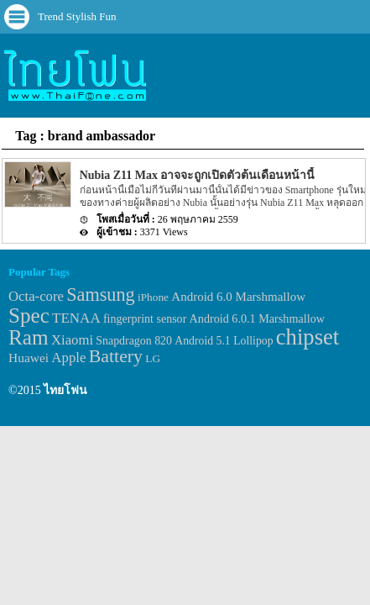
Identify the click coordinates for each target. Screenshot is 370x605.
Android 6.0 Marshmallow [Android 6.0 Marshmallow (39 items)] (238, 296)
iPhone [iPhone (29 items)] (153, 297)
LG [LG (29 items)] (152, 358)
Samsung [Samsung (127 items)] (100, 294)
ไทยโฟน (65, 390)
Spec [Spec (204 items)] (29, 315)
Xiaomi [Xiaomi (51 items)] (72, 340)
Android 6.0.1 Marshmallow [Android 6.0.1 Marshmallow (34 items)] (257, 318)
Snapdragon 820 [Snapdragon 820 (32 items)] (134, 340)
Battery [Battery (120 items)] (116, 356)
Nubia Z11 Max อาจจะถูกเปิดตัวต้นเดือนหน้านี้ (197, 175)
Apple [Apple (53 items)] (68, 358)
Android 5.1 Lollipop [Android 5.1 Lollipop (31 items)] (224, 340)
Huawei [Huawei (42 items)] (28, 357)
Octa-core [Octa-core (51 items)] (36, 296)
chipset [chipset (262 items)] (308, 337)
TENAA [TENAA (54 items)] (76, 318)
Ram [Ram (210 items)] (28, 337)
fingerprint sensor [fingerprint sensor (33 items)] (144, 318)
